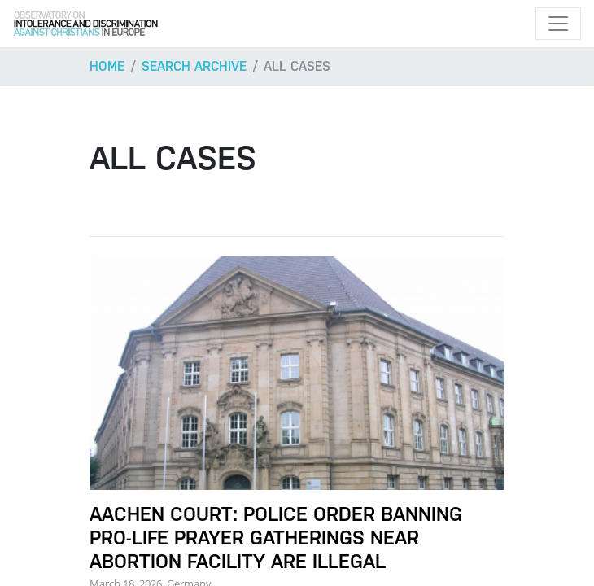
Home (107, 66)
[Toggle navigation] (558, 23)
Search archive (194, 66)
